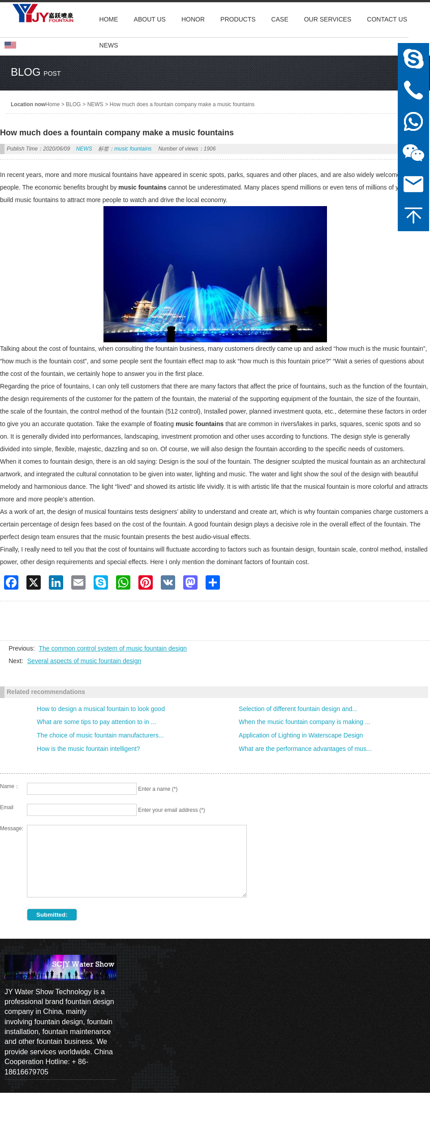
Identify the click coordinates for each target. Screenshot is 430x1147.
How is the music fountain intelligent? (88, 748)
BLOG (73, 104)
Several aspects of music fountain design (84, 660)
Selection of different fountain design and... (298, 708)
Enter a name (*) (157, 789)
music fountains (132, 149)
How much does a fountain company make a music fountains (182, 104)
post (51, 73)
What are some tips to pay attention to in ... (96, 721)
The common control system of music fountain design (113, 648)
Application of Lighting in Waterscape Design (301, 735)
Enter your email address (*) (171, 810)
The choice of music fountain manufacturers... (100, 735)
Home (52, 104)
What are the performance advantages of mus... (305, 748)
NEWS (95, 104)
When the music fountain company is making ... (304, 721)
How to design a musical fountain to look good (101, 708)
